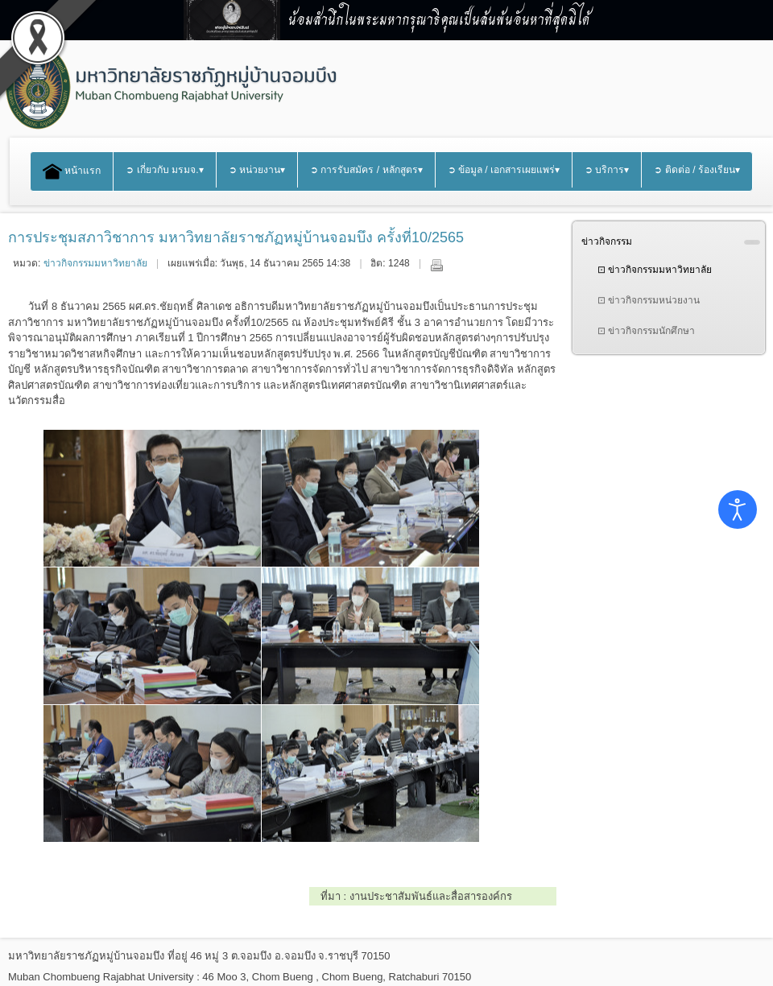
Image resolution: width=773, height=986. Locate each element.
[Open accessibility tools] (737, 509)
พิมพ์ (436, 264)
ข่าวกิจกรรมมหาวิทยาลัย (95, 263)
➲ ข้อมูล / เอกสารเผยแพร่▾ (504, 169)
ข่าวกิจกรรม (606, 241)
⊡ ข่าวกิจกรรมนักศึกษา (646, 330)
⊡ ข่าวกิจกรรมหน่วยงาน (648, 300)
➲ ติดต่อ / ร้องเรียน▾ (697, 169)
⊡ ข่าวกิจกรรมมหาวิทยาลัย (654, 269)
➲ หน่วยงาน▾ (257, 169)
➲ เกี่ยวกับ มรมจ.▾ (164, 169)
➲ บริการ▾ (607, 169)
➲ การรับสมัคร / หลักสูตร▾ (366, 169)
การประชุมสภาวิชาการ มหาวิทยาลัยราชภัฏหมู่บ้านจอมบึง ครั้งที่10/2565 (236, 237)
